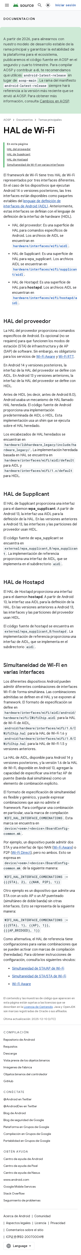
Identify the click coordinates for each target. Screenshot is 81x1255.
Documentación (19, 19)
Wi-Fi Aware (45, 357)
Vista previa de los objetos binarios (26, 1060)
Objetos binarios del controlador (25, 1074)
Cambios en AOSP (54, 101)
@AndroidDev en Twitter (20, 1106)
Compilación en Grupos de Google (27, 1134)
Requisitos (10, 1046)
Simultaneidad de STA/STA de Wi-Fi (39, 976)
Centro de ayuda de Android (23, 1159)
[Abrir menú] (7, 5)
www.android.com (16, 1180)
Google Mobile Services (19, 1186)
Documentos (24, 120)
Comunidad (42, 1216)
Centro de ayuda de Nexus (21, 1173)
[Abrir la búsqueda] (39, 5)
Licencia (40, 1223)
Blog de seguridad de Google (23, 1120)
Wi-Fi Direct (21, 853)
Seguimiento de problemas (21, 1200)
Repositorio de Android (19, 1040)
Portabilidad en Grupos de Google (26, 1141)
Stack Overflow (14, 1193)
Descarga (10, 1053)
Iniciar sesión (65, 5)
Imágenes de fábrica (17, 1067)
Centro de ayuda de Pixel (20, 1166)
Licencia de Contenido (38, 1007)
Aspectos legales (18, 1223)
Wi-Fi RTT (66, 357)
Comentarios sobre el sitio (24, 1230)
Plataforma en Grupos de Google (26, 1127)
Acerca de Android (16, 1216)
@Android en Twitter (17, 1099)
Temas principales (50, 120)
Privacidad (58, 1223)
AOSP (7, 120)
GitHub (8, 1081)
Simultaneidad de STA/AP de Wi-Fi (38, 968)
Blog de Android (14, 1113)
